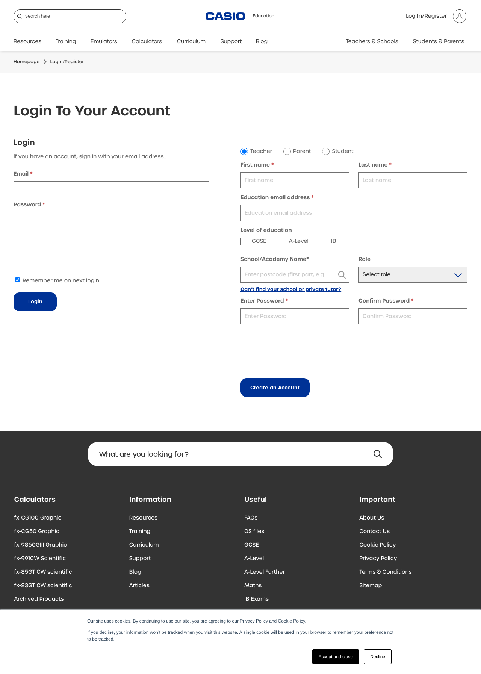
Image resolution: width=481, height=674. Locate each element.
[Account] (436, 16)
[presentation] (71, 254)
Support (231, 41)
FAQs (250, 518)
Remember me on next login (57, 280)
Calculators (147, 41)
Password (27, 205)
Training (66, 41)
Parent (302, 151)
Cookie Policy (377, 545)
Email (21, 174)
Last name (373, 165)
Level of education (266, 230)
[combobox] (294, 275)
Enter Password (262, 301)
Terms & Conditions (385, 572)
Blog (262, 41)
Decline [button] (377, 656)
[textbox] (295, 275)
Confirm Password (384, 301)
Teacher (261, 151)
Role (364, 259)
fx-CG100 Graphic (38, 518)
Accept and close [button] (336, 656)
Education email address (275, 197)
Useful (255, 499)
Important (377, 499)
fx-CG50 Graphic (36, 531)
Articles (139, 585)
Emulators (104, 41)
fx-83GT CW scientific (43, 585)
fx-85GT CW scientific (43, 572)
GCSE (251, 545)
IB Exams (256, 599)
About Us (371, 518)
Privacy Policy (378, 558)
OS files (254, 531)
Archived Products (39, 599)
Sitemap (370, 585)
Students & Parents (438, 41)
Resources (27, 41)
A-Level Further (264, 572)
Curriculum (191, 41)
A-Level (254, 558)
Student (342, 151)
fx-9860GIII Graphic (40, 545)
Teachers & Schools (372, 41)
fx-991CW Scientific (40, 558)
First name (255, 165)
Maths (253, 585)
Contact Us (374, 531)
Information (150, 499)
